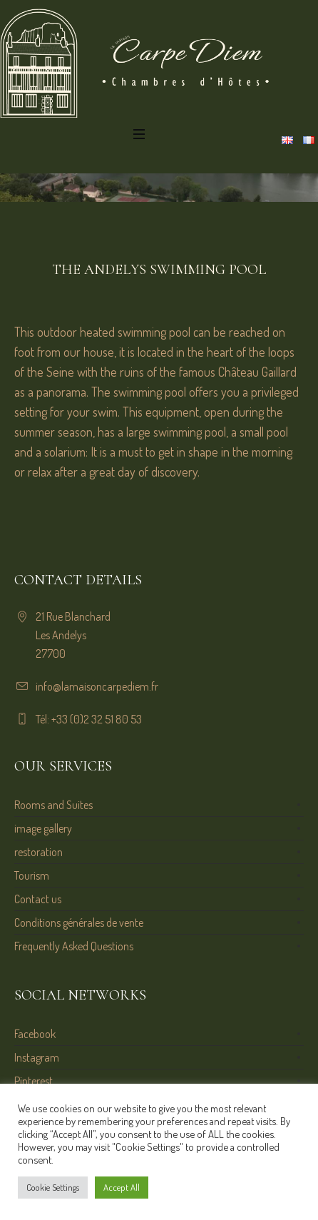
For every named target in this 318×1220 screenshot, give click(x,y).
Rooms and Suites (53, 805)
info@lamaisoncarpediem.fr (97, 686)
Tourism (31, 875)
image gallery (43, 828)
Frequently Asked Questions (73, 946)
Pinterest (33, 1081)
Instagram (36, 1057)
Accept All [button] (121, 1187)
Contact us (37, 899)
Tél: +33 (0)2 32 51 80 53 (89, 719)
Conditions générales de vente (78, 922)
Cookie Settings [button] (52, 1187)
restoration (38, 852)
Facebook (35, 1034)
